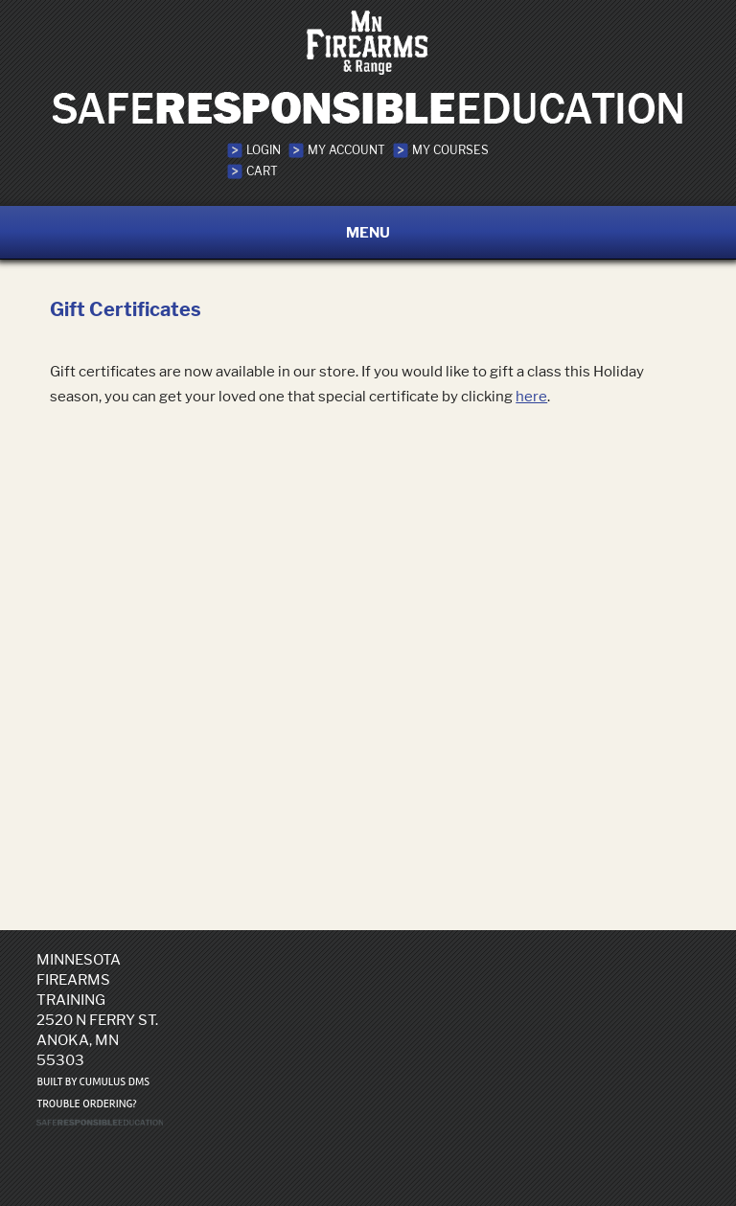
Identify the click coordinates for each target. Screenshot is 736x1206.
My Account (346, 150)
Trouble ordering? (86, 1104)
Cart (262, 171)
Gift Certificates (125, 309)
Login (263, 150)
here (531, 396)
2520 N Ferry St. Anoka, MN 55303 (97, 1040)
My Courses (450, 150)
